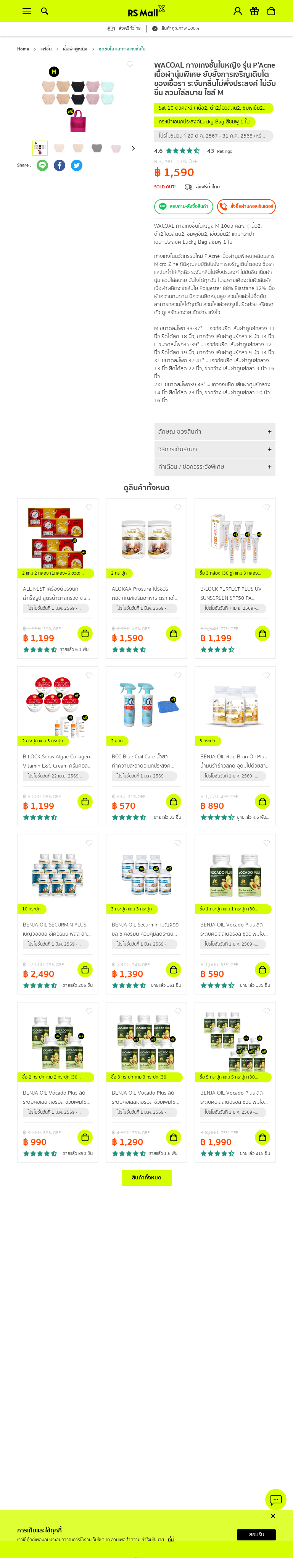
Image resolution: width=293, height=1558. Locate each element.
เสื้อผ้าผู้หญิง (75, 49)
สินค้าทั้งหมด (146, 1178)
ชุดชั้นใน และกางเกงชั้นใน (122, 49)
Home (23, 49)
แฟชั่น (46, 49)
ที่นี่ (171, 1539)
